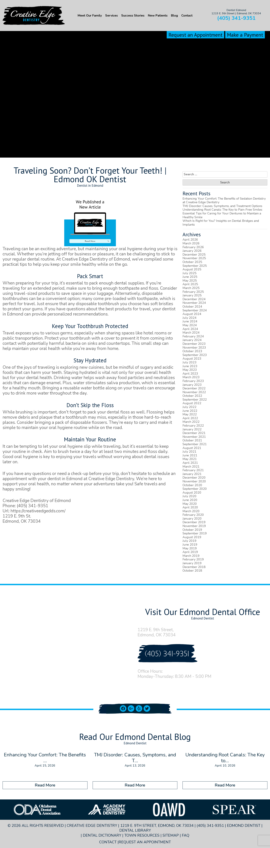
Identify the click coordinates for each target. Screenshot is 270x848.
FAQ (185, 835)
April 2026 (190, 239)
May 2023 (190, 370)
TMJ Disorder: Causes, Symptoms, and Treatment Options (222, 206)
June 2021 (190, 455)
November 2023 (194, 347)
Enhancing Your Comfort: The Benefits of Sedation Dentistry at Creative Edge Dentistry (224, 200)
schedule (162, 474)
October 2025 (192, 262)
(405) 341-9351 (236, 18)
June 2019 (190, 544)
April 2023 (190, 373)
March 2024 (191, 332)
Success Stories (132, 15)
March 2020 (191, 511)
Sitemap (171, 835)
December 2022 (194, 388)
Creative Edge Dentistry (85, 259)
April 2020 (190, 507)
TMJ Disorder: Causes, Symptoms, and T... (135, 758)
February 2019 (193, 559)
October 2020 (192, 485)
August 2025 (192, 269)
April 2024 (190, 329)
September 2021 (195, 444)
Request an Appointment (195, 34)
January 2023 (192, 385)
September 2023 (195, 355)
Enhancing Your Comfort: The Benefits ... (45, 758)
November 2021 (194, 437)
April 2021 (190, 463)
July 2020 (189, 496)
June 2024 (190, 321)
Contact (187, 15)
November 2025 (194, 258)
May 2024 (190, 325)
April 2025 (190, 284)
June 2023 (190, 366)
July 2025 (189, 273)
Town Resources (141, 835)
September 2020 (195, 489)
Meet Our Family (90, 15)
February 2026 (193, 247)
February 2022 (193, 425)
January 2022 (192, 429)
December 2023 (194, 344)
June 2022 (190, 411)
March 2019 (191, 556)
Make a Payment (245, 34)
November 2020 (194, 481)
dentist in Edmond (64, 479)
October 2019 (192, 530)
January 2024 (192, 340)
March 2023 (191, 377)
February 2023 (193, 381)
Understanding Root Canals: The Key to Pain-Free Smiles (222, 210)
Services (111, 15)
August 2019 (192, 537)
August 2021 (192, 448)
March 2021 (191, 466)
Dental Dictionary (102, 835)
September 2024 (195, 310)
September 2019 (195, 533)
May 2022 (190, 414)
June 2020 (190, 500)
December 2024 (194, 299)
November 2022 (194, 392)
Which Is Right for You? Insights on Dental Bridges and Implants (221, 223)
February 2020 (193, 515)
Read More (45, 785)
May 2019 (190, 548)
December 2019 (194, 522)
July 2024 (189, 318)
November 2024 (194, 303)
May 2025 (190, 280)
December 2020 (194, 477)
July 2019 (189, 541)
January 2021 (192, 474)
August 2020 (192, 492)
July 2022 (189, 407)
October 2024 (192, 306)
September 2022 (195, 399)
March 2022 (191, 422)
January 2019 (192, 563)
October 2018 (192, 570)
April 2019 (190, 552)
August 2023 (192, 358)
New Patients (158, 15)
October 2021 (192, 440)
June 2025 (190, 277)
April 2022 (190, 418)
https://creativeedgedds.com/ (38, 511)
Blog (174, 15)
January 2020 (192, 518)
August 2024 (192, 314)
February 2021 (193, 470)
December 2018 (194, 567)
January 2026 (192, 251)
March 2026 (191, 243)
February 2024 (193, 336)
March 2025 (191, 288)
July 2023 (189, 362)
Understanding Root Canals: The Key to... (225, 758)
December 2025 (194, 254)
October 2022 (192, 396)
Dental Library (135, 830)
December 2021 (194, 433)
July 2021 (189, 451)
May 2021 (190, 459)
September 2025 (195, 266)
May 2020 (190, 504)
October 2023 (192, 351)
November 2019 (194, 526)
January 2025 (192, 295)
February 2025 (193, 292)
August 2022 (192, 403)
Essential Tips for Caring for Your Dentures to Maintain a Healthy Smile (222, 215)
